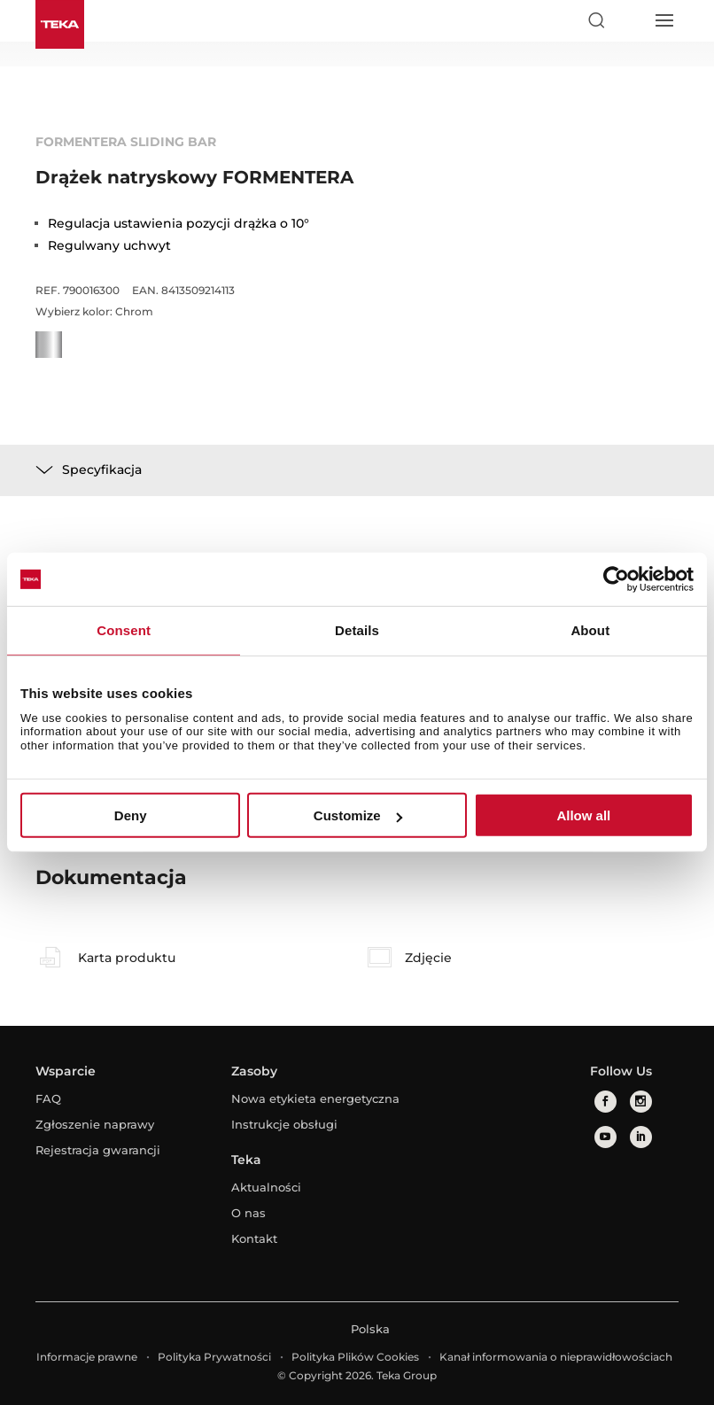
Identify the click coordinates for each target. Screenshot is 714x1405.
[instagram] (640, 1101)
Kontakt (254, 1238)
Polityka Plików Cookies (355, 1356)
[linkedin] (640, 1137)
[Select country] (630, 20)
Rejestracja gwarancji (97, 1150)
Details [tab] (357, 630)
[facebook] (605, 1101)
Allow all (583, 815)
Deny (130, 815)
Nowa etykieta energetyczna (315, 1098)
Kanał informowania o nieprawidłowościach (555, 1356)
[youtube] (605, 1137)
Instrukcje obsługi (284, 1124)
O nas (248, 1213)
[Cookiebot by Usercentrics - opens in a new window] (616, 579)
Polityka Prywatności (214, 1356)
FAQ (48, 1098)
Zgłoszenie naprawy (94, 1124)
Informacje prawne (86, 1356)
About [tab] (589, 630)
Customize (358, 815)
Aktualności (266, 1187)
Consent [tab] (124, 630)
